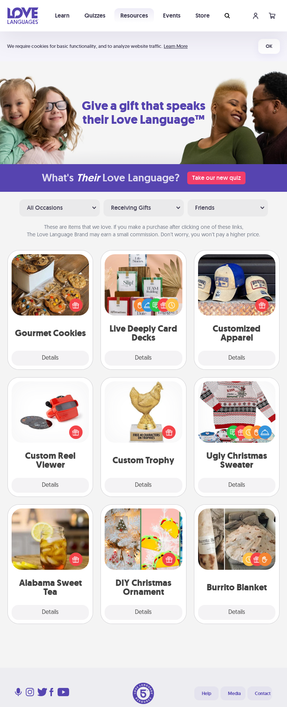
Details (50, 358)
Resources (134, 15)
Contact (263, 694)
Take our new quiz (216, 178)
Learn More (176, 46)
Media (234, 694)
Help (206, 694)
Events (171, 15)
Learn (62, 15)
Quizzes (94, 15)
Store (202, 15)
